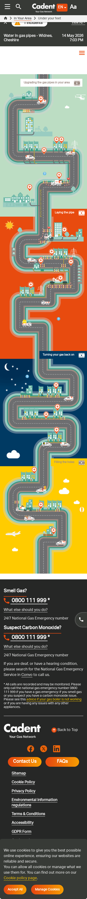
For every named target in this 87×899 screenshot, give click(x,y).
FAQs (62, 762)
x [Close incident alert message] (5, 23)
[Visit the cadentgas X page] (43, 749)
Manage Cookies (47, 889)
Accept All (15, 889)
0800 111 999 (29, 601)
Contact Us (24, 762)
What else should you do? (26, 610)
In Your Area (23, 19)
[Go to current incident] (43, 30)
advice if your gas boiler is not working (53, 699)
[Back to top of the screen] (65, 730)
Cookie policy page (20, 878)
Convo (26, 675)
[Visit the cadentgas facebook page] (30, 749)
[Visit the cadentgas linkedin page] (56, 749)
